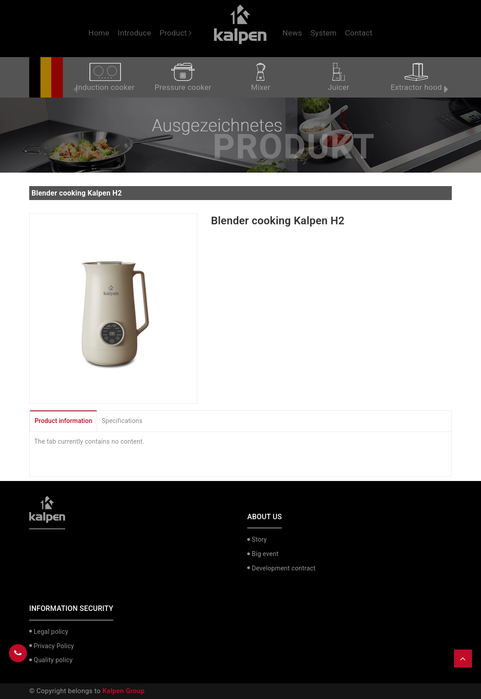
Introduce (134, 32)
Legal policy (51, 631)
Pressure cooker (183, 77)
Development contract (284, 568)
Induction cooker (105, 77)
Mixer (260, 77)
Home (99, 32)
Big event (265, 553)
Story (259, 539)
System (324, 32)
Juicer (338, 77)
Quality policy (53, 659)
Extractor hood (416, 77)
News (292, 32)
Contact (358, 32)
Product (176, 32)
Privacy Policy (54, 646)
